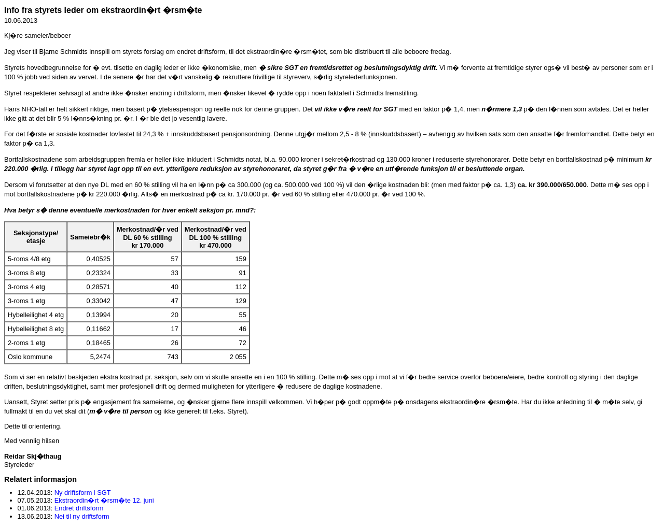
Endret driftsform (79, 508)
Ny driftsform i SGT (82, 492)
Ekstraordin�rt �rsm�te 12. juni (104, 500)
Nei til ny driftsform (81, 516)
